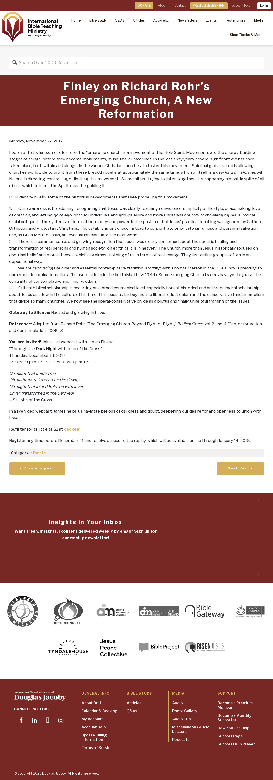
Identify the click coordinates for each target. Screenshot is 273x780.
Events (39, 453)
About (162, 5)
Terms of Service (97, 747)
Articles (134, 703)
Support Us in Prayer (236, 744)
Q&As (132, 711)
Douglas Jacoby (54, 773)
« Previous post (37, 468)
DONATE (144, 5)
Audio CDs (181, 719)
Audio (177, 703)
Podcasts (181, 739)
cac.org (72, 429)
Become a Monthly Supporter (234, 717)
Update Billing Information (94, 737)
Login (264, 5)
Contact (180, 5)
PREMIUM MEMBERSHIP (209, 5)
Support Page (230, 736)
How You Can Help (233, 728)
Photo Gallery (184, 711)
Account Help (241, 5)
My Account (92, 719)
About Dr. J (91, 703)
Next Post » (240, 468)
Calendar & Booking (99, 711)
